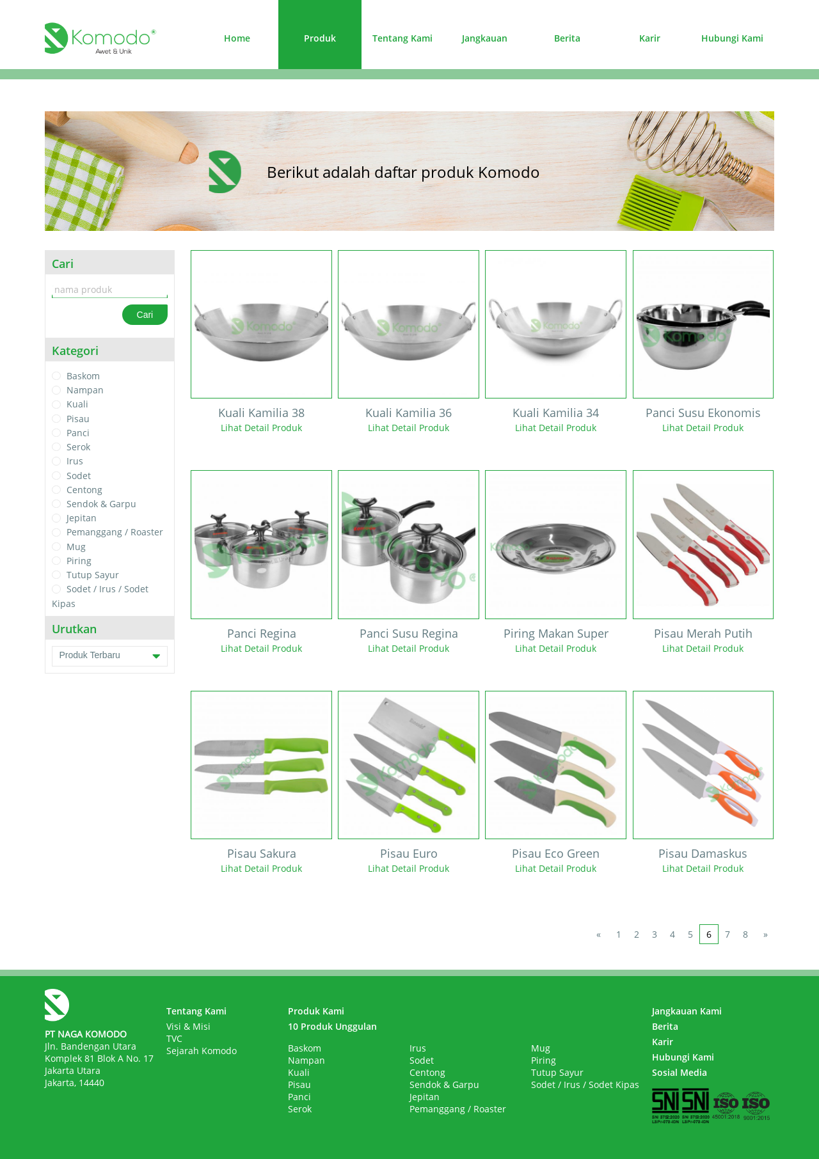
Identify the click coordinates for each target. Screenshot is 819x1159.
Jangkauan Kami (687, 1011)
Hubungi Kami (732, 38)
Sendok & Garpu (101, 504)
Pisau (78, 419)
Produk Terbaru (110, 656)
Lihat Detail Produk (261, 428)
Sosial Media (679, 1072)
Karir (649, 38)
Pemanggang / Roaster (115, 532)
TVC (174, 1038)
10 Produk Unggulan (332, 1026)
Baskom (83, 376)
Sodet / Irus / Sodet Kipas (585, 1084)
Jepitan (82, 518)
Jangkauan (484, 38)
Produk (320, 38)
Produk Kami (316, 1011)
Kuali (77, 404)
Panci (78, 433)
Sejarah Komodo (201, 1051)
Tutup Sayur (93, 575)
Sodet (79, 475)
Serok (78, 447)
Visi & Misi (188, 1026)
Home (237, 38)
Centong (84, 490)
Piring (79, 561)
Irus (75, 461)
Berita (567, 38)
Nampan (85, 390)
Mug (76, 546)
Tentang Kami (402, 38)
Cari (145, 315)
